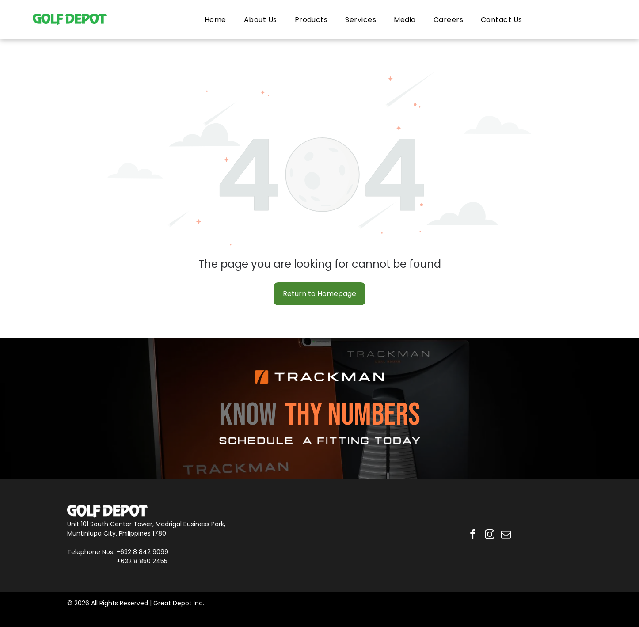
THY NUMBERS (352, 415)
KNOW (248, 415)
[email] (507, 535)
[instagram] (489, 535)
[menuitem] (215, 19)
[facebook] (471, 535)
